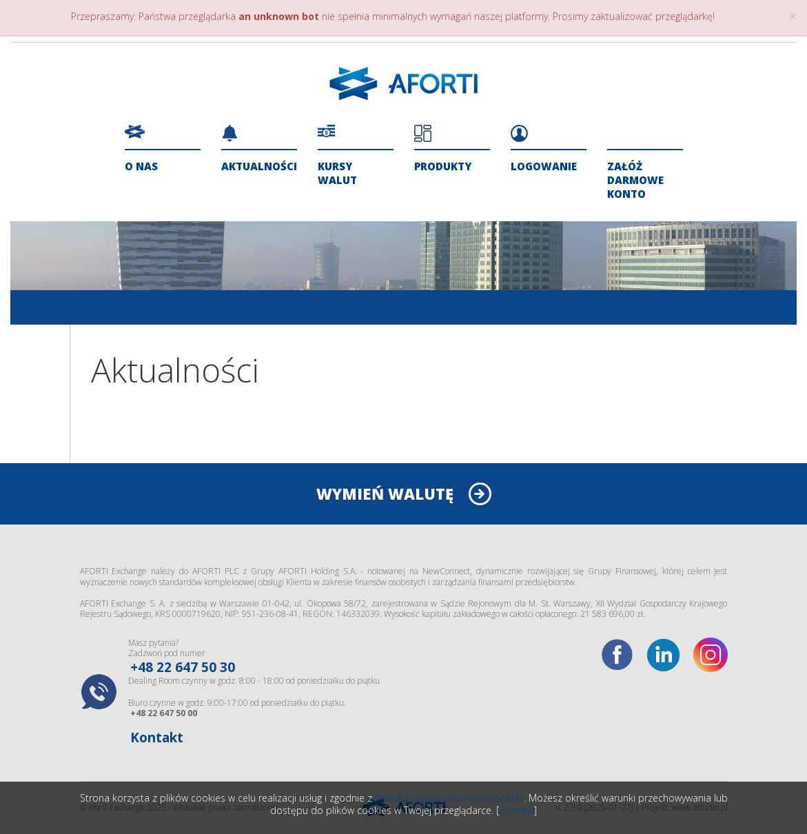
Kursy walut (337, 173)
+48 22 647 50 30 (182, 667)
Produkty (442, 166)
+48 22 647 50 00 (163, 713)
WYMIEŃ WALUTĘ (384, 493)
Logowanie (544, 166)
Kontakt (156, 737)
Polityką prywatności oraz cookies (449, 797)
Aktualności (259, 166)
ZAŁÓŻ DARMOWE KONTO (635, 180)
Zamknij (516, 810)
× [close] (793, 16)
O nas (141, 166)
